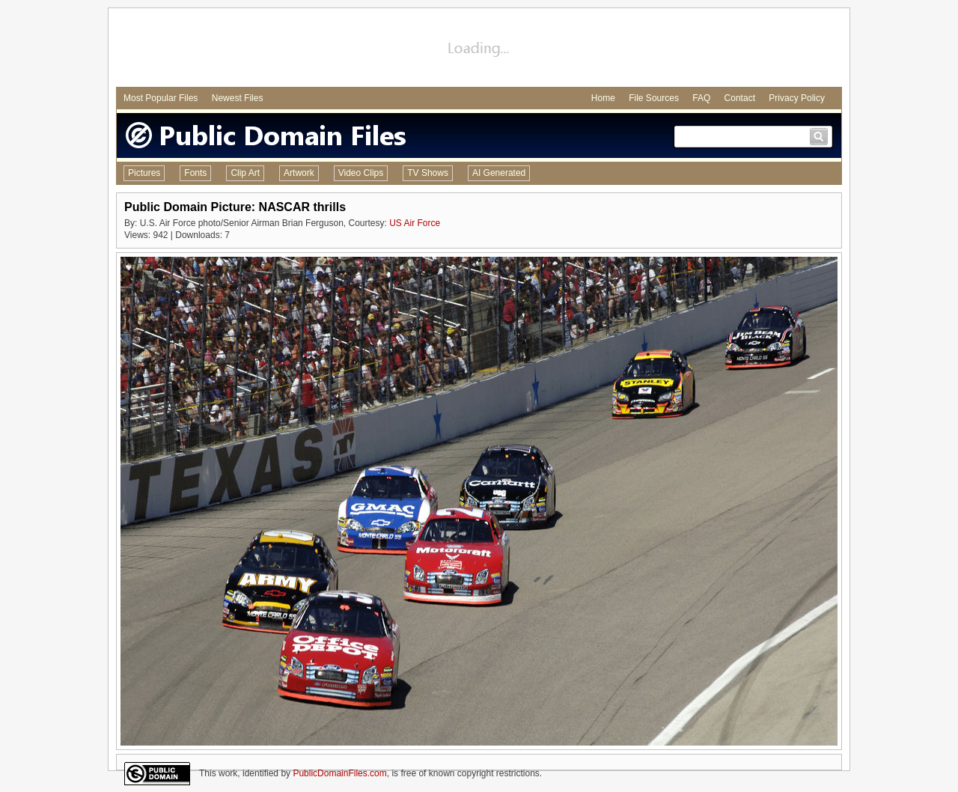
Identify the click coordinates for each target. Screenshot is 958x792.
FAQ (701, 98)
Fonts (195, 173)
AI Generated (498, 173)
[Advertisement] (479, 49)
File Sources (654, 98)
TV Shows (427, 173)
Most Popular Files (160, 98)
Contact (739, 98)
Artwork (299, 173)
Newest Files (237, 98)
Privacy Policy (797, 98)
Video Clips (360, 173)
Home (603, 98)
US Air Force (414, 223)
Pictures (144, 173)
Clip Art (245, 173)
